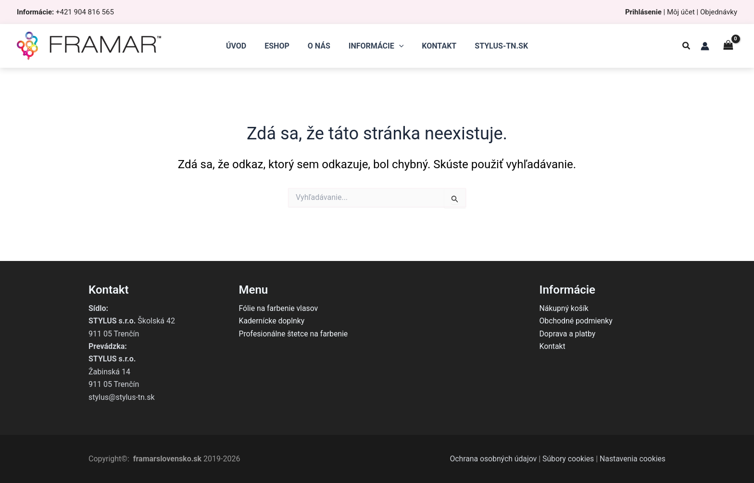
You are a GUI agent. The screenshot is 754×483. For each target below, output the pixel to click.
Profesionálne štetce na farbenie (294, 333)
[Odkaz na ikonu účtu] (705, 46)
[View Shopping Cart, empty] (728, 46)
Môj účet (681, 12)
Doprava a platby (568, 333)
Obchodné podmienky (577, 320)
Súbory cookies (566, 458)
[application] (397, 46)
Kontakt (553, 346)
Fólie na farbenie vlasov (279, 308)
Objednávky (718, 12)
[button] (686, 47)
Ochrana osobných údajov (491, 458)
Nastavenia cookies (632, 458)
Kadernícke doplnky (272, 320)
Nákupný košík (565, 308)
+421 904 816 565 (85, 12)
